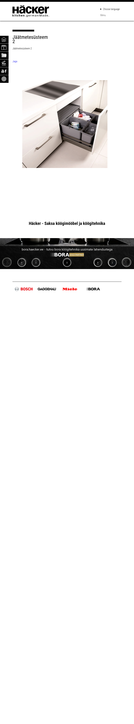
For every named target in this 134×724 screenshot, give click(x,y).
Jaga (14, 61)
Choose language (110, 9)
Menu (103, 15)
